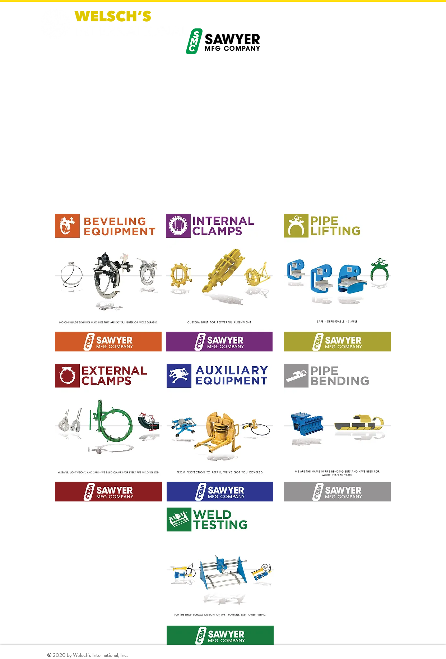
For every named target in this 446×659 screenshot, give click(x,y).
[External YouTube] (222, 135)
